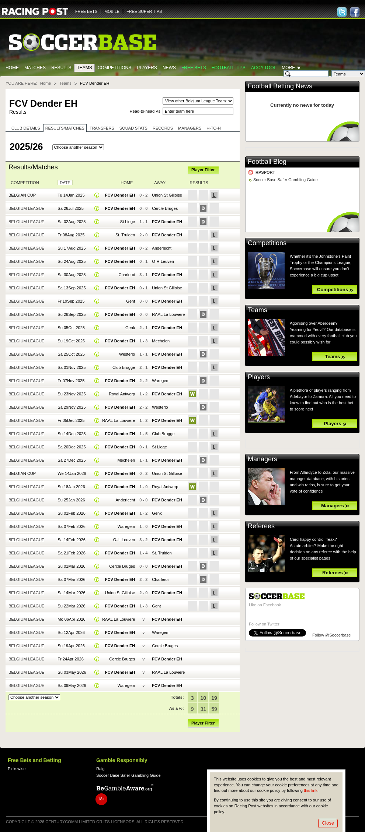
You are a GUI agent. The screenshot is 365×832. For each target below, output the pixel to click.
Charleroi (127, 274)
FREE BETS (86, 11)
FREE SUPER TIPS (144, 11)
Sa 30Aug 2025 (72, 274)
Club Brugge (123, 367)
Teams (84, 67)
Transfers (102, 128)
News (169, 67)
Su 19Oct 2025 (71, 341)
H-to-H (213, 128)
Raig (100, 768)
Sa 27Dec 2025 (72, 460)
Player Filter (203, 170)
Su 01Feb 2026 (71, 513)
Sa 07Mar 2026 (71, 579)
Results (61, 67)
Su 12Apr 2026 (71, 632)
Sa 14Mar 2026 (71, 592)
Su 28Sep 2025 (72, 314)
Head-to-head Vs (145, 111)
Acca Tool (263, 67)
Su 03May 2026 (72, 672)
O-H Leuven (163, 261)
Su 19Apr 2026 (71, 646)
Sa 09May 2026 (72, 685)
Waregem (160, 380)
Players (147, 67)
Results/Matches (64, 128)
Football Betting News (280, 86)
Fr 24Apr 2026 (71, 659)
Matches (35, 67)
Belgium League (26, 208)
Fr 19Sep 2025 (71, 301)
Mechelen (161, 341)
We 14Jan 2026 (72, 473)
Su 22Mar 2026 (71, 606)
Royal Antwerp (122, 394)
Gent (130, 301)
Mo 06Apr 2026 (71, 619)
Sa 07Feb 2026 (71, 526)
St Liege (127, 221)
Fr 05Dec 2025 (71, 420)
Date (65, 182)
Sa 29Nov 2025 (72, 407)
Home (12, 67)
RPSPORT (265, 172)
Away (160, 182)
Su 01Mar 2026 (71, 566)
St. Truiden (125, 235)
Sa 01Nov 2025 (72, 367)
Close (328, 823)
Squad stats (133, 128)
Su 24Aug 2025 (72, 261)
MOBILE (111, 11)
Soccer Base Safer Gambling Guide (285, 179)
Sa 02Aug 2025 (72, 221)
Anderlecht (161, 248)
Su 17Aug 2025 (72, 248)
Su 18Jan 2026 (71, 486)
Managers (189, 128)
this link (310, 790)
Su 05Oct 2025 (71, 327)
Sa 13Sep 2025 (72, 288)
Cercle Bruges (165, 208)
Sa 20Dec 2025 (72, 447)
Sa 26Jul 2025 (71, 208)
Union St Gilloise (167, 195)
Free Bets (193, 67)
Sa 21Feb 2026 (71, 553)
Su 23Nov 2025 (72, 394)
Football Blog (267, 161)
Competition (25, 182)
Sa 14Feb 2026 (71, 539)
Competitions (114, 67)
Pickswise (16, 768)
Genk (130, 327)
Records (163, 128)
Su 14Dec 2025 (72, 433)
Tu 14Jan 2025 (71, 195)
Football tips (229, 67)
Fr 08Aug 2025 (71, 235)
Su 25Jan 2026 (71, 500)
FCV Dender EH (120, 195)
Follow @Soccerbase (331, 635)
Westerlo (127, 354)
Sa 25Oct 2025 (71, 354)
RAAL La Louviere (168, 314)
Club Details (25, 128)
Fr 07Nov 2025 (71, 380)
